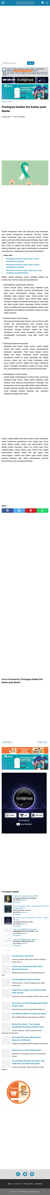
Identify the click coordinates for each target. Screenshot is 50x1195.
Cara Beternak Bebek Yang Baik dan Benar (29, 1014)
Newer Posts (7, 742)
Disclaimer (38, 1184)
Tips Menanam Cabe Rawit (22, 956)
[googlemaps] (25, 1174)
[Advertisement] (25, 33)
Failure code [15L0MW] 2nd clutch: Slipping (25, 929)
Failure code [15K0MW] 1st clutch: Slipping (24, 939)
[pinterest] (31, 510)
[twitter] (19, 510)
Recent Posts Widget (6, 950)
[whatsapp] (42, 510)
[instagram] (18, 1174)
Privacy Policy (28, 1184)
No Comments (17, 902)
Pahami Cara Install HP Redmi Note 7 (27, 1050)
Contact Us (18, 1184)
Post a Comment (19, 117)
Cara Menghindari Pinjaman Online (26, 979)
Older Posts (43, 742)
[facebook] (7, 510)
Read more (24, 900)
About (10, 1184)
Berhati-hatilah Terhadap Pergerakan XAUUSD (25, 896)
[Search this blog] (47, 3)
